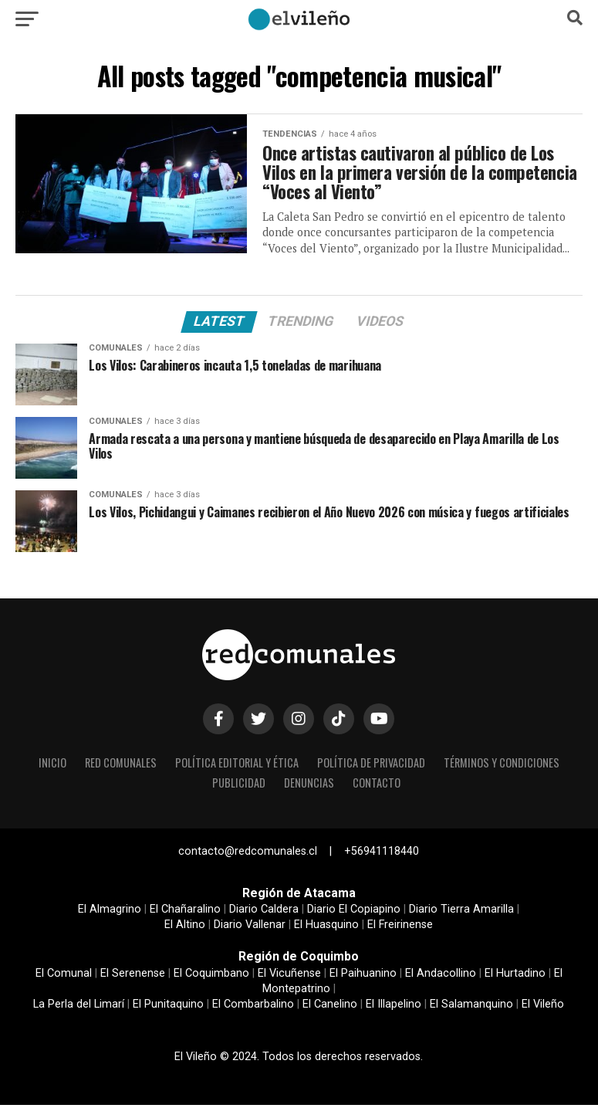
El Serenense (132, 976)
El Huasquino (326, 927)
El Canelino (329, 1007)
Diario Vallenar (249, 927)
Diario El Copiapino (353, 912)
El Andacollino (440, 976)
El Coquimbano (211, 976)
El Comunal (63, 976)
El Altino (184, 927)
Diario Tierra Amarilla (461, 912)
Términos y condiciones (501, 765)
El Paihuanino (363, 976)
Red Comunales (121, 765)
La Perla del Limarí (78, 1007)
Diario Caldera (264, 912)
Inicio (52, 765)
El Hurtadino (515, 976)
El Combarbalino (253, 1007)
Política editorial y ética (237, 765)
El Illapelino (393, 1007)
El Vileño (543, 1007)
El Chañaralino (185, 912)
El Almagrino (109, 912)
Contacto (376, 786)
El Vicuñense (289, 976)
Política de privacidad (371, 765)
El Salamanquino (471, 1007)
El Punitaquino (168, 1007)
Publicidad (238, 786)
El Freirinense (400, 927)
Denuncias (309, 786)
